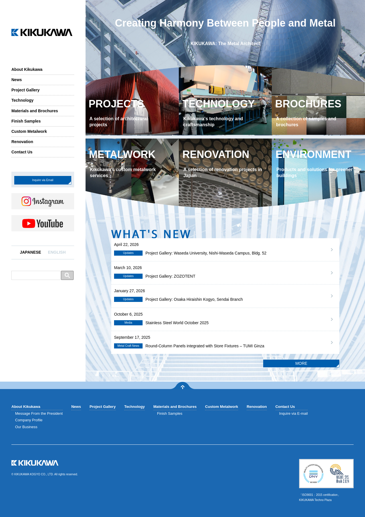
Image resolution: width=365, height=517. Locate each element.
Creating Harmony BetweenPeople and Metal (225, 32)
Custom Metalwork (29, 131)
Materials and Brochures (34, 111)
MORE (301, 363)
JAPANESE (30, 252)
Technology (22, 100)
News (16, 79)
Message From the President (39, 413)
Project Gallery (25, 90)
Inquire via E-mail (293, 413)
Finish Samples (26, 121)
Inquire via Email (42, 180)
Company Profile (28, 420)
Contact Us (22, 152)
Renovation (22, 141)
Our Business (26, 427)
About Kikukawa (26, 69)
